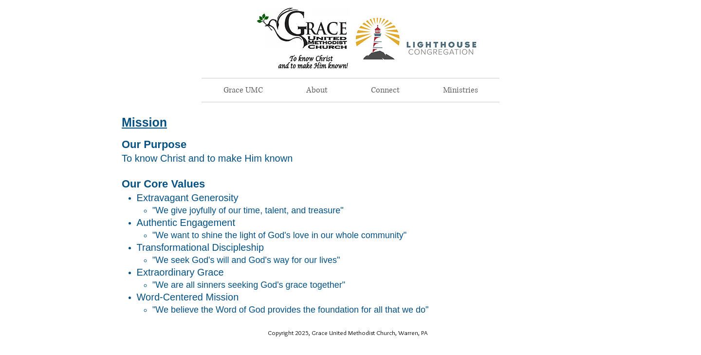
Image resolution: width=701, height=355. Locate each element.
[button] (316, 90)
